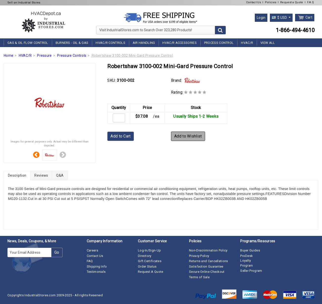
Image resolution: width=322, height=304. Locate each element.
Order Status (147, 266)
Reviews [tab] (41, 175)
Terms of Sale (199, 277)
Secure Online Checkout (207, 272)
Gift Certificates (149, 261)
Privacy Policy (199, 256)
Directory (144, 256)
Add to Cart (120, 136)
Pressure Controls (71, 55)
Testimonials (96, 272)
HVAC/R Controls (110, 43)
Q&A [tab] (60, 175)
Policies (270, 2)
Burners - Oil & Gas (72, 43)
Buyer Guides (250, 250)
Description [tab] (17, 175)
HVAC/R (247, 43)
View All (267, 43)
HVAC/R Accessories (179, 43)
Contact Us (253, 2)
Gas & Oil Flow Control (27, 43)
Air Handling (144, 43)
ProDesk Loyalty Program (246, 260)
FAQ (90, 261)
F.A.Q (310, 2)
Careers (92, 250)
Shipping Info (97, 266)
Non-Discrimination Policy (208, 250)
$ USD (280, 18)
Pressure (44, 55)
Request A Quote (150, 272)
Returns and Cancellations (208, 261)
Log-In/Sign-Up (149, 250)
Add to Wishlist (188, 136)
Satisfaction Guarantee (206, 266)
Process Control (219, 43)
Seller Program (251, 271)
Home (8, 55)
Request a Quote (291, 2)
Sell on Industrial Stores (24, 2)
